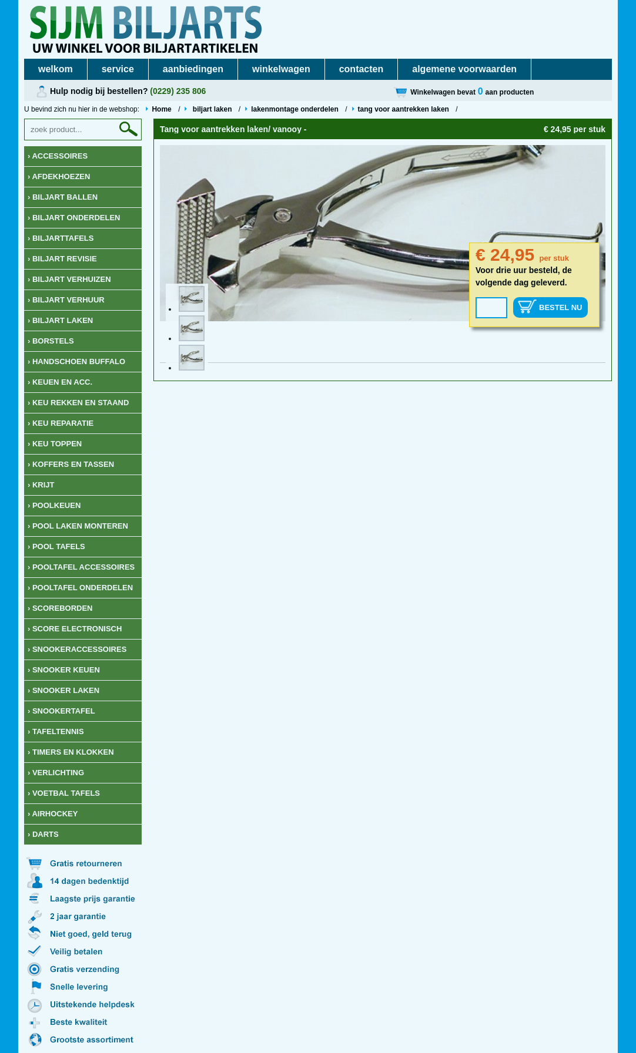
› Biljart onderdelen (74, 217)
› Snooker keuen (64, 669)
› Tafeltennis (56, 731)
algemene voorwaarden (464, 69)
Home (161, 109)
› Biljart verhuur (66, 299)
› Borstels (51, 341)
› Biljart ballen (63, 197)
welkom (55, 69)
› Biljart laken (60, 320)
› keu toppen (55, 443)
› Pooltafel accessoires (81, 567)
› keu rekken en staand (78, 402)
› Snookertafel (61, 711)
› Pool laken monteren (78, 526)
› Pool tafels (56, 546)
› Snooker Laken (63, 690)
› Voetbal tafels (64, 793)
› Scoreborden (60, 608)
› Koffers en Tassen (71, 464)
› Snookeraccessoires (77, 649)
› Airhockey (53, 813)
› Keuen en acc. (60, 382)
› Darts (43, 834)
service (118, 69)
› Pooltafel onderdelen (80, 587)
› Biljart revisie (62, 258)
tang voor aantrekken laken (403, 109)
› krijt (41, 484)
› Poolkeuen (54, 505)
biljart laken (211, 109)
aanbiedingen (193, 69)
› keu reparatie (60, 423)
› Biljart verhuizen (69, 279)
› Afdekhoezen (59, 176)
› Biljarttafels (60, 238)
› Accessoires (58, 156)
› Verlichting (56, 772)
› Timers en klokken (71, 752)
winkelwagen (281, 69)
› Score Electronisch (75, 628)
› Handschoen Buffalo (76, 361)
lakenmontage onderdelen (295, 109)
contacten (361, 69)
